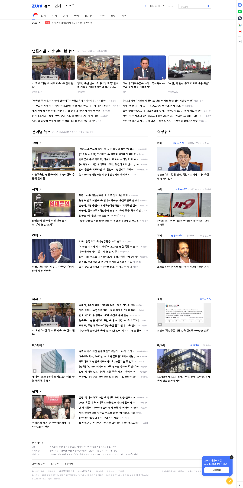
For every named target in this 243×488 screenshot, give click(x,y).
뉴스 (47, 6)
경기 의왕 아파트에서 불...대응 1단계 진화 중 (72, 22)
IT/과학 (89, 15)
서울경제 (206, 189)
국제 (76, 15)
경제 (65, 15)
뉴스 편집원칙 (38, 471)
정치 (43, 15)
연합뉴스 (206, 143)
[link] (240, 5)
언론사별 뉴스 (38, 463)
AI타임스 (207, 345)
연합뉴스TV (37, 91)
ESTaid (37, 479)
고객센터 (110, 471)
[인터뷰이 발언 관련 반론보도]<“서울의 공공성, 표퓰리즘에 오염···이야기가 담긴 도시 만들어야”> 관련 (93, 454)
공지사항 (99, 471)
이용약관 (51, 471)
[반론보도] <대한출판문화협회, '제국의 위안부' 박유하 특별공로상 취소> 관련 (82, 447)
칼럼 (113, 15)
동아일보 (81, 91)
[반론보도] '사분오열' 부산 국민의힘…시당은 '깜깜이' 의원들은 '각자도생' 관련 (83, 450)
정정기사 (36, 442)
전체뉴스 (55, 463)
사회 (54, 15)
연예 (58, 6)
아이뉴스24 (178, 143)
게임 (124, 15)
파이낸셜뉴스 (204, 235)
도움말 (121, 471)
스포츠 (70, 6)
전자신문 (194, 345)
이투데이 (190, 235)
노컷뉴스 (194, 189)
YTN (124, 91)
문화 (102, 15)
